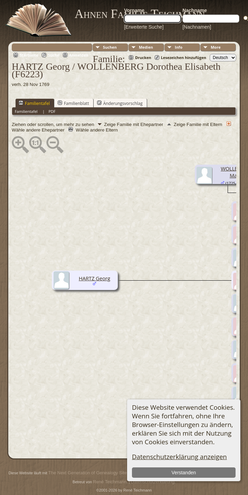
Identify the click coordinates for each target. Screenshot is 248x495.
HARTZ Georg (94, 278)
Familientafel (34, 103)
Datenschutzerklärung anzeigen (179, 456)
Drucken (143, 57)
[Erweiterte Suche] (143, 27)
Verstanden (184, 472)
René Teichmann (109, 481)
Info (178, 47)
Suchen (110, 47)
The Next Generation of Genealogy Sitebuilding (95, 472)
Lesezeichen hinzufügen (183, 57)
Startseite (29, 55)
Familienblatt (73, 103)
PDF (51, 111)
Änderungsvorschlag (120, 103)
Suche (53, 55)
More (216, 47)
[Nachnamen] (196, 27)
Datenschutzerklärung (152, 481)
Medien (146, 47)
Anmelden (78, 55)
